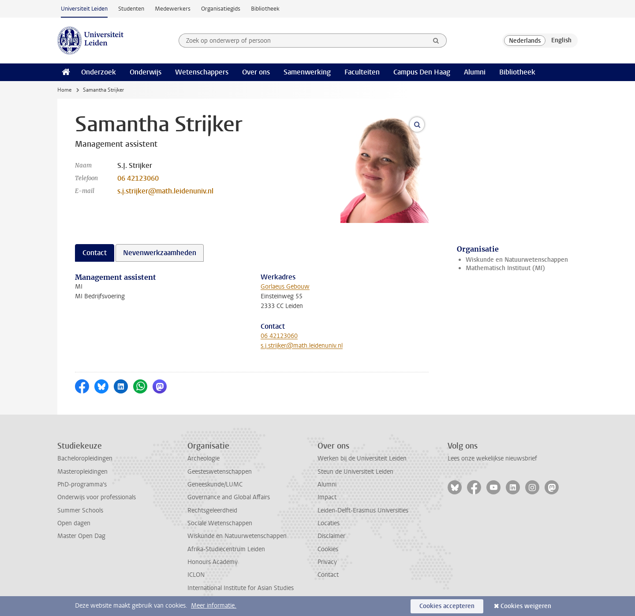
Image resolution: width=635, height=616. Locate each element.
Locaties (329, 523)
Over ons (256, 72)
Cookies (328, 549)
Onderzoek (98, 72)
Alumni (475, 72)
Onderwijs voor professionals (96, 497)
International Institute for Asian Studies (240, 588)
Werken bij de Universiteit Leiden (362, 458)
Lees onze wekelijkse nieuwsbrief (492, 458)
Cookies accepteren (446, 606)
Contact (328, 575)
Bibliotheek (265, 8)
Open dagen (73, 523)
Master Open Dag (81, 536)
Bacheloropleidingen (84, 458)
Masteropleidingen (82, 472)
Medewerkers (172, 8)
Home (64, 89)
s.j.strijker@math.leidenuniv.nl (165, 191)
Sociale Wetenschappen (219, 523)
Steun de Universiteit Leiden (355, 472)
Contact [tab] (94, 252)
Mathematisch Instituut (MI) (505, 268)
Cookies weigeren (526, 606)
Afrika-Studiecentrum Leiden (226, 549)
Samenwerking (307, 72)
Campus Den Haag (421, 72)
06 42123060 (138, 178)
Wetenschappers (201, 72)
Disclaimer (331, 536)
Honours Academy (212, 562)
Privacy (327, 562)
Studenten (131, 8)
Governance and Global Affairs (228, 497)
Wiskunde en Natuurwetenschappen (517, 260)
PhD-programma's (82, 484)
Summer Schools (80, 510)
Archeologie (203, 458)
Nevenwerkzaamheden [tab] (159, 252)
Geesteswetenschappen (219, 472)
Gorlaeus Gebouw (285, 286)
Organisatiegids (220, 8)
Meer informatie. (213, 605)
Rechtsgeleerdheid (212, 510)
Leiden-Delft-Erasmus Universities (363, 510)
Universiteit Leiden (84, 8)
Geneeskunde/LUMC (215, 484)
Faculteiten (362, 72)
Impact (327, 497)
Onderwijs (145, 72)
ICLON (196, 575)
